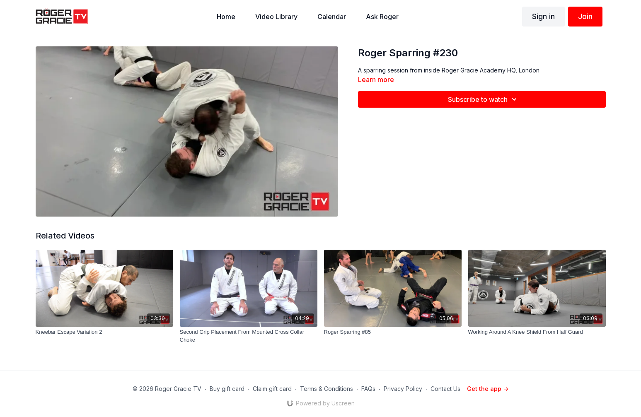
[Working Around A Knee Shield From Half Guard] (537, 332)
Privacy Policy (403, 388)
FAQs (368, 388)
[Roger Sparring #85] (393, 332)
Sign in (543, 16)
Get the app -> (487, 388)
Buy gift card (227, 388)
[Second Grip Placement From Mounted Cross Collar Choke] (248, 336)
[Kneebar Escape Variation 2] (104, 332)
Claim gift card (272, 388)
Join (585, 16)
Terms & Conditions (326, 388)
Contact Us (445, 388)
